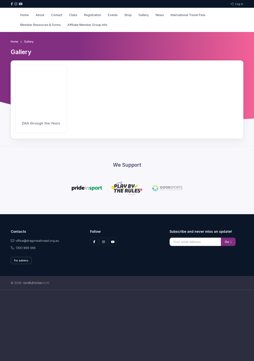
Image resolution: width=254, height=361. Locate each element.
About (40, 15)
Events (113, 15)
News (160, 15)
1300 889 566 (23, 248)
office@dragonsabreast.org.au (35, 241)
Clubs (73, 15)
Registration (92, 15)
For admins (21, 260)
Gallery (144, 15)
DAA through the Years (41, 123)
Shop (128, 15)
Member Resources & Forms (40, 25)
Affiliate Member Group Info (87, 25)
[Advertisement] (124, 325)
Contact (56, 15)
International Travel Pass (188, 15)
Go (228, 242)
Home (24, 15)
